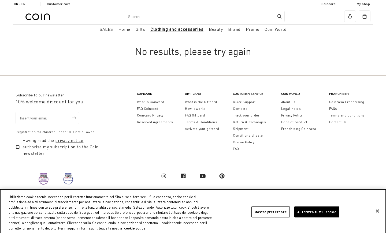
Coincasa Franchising (346, 102)
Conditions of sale (248, 135)
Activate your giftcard (202, 129)
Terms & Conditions (201, 122)
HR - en (19, 4)
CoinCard (144, 94)
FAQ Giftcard (195, 115)
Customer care (58, 4)
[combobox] (204, 16)
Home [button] (124, 29)
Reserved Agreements (155, 122)
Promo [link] (252, 29)
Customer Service (248, 94)
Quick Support (244, 102)
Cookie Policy (243, 142)
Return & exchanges (249, 122)
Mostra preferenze (270, 215)
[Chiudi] (377, 214)
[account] (350, 16)
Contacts (240, 109)
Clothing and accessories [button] (176, 29)
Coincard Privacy (150, 115)
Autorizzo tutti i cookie (316, 215)
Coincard (328, 4)
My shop (363, 4)
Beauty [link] (216, 29)
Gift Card (193, 94)
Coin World (290, 94)
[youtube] (202, 176)
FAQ (236, 149)
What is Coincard (150, 102)
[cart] (364, 16)
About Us (288, 102)
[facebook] (183, 176)
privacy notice (69, 140)
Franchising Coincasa (298, 129)
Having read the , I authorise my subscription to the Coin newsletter (61, 147)
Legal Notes (291, 109)
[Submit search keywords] (279, 16)
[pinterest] (222, 176)
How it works (195, 109)
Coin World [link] (275, 29)
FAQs (333, 109)
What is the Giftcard (201, 102)
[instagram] (164, 176)
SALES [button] (106, 29)
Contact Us (338, 122)
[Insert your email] (47, 118)
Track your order (246, 115)
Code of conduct (294, 122)
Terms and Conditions (347, 115)
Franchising (339, 94)
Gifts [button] (140, 29)
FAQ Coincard (147, 109)
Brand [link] (234, 29)
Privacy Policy (292, 115)
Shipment (240, 129)
